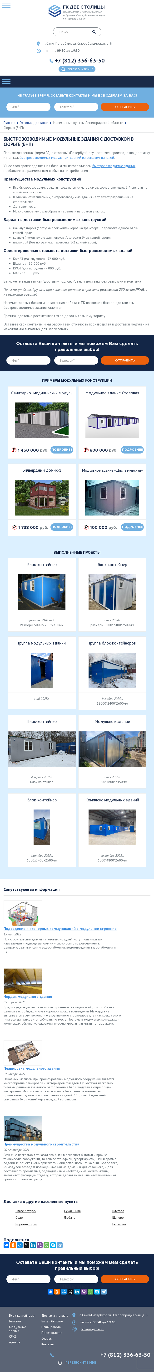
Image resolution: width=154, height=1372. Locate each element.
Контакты (47, 1344)
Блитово (118, 1211)
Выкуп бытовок (52, 1321)
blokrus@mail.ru (92, 1329)
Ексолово (119, 1224)
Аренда (14, 1342)
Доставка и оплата (54, 1315)
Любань (69, 1217)
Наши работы (51, 1327)
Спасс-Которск (25, 1211)
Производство (51, 1333)
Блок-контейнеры (22, 1315)
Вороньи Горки (26, 1224)
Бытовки (15, 1321)
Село (19, 1217)
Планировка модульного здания (32, 1068)
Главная (9, 122)
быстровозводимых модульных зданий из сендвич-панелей (67, 157)
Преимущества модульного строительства (41, 1144)
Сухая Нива (72, 1211)
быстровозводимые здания (113, 166)
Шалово (118, 1217)
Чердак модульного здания (28, 996)
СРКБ (13, 1336)
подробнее (62, 450)
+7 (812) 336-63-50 (80, 60)
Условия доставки (34, 122)
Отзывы (46, 1338)
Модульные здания (17, 1329)
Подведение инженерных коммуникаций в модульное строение (60, 928)
